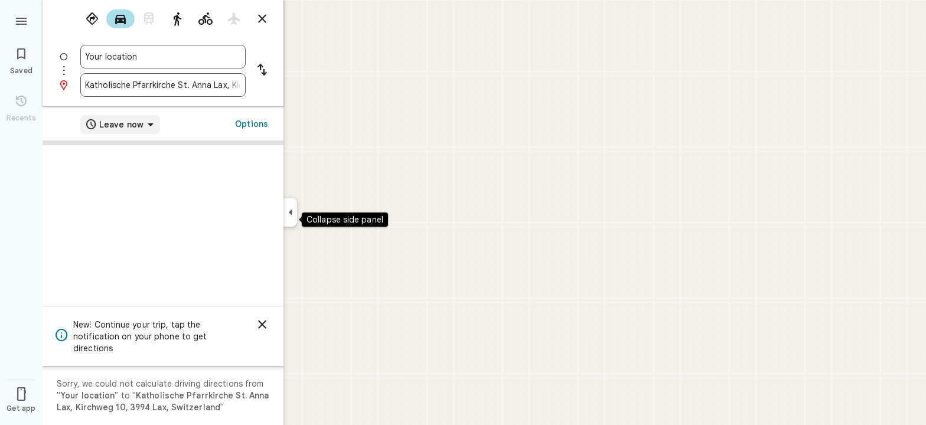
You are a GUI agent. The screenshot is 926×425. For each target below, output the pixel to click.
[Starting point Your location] (163, 57)
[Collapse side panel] (290, 212)
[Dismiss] (262, 325)
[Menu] (21, 20)
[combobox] (163, 56)
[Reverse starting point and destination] (262, 71)
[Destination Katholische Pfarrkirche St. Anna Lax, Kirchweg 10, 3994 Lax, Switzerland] (163, 85)
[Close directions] (262, 19)
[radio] (92, 19)
